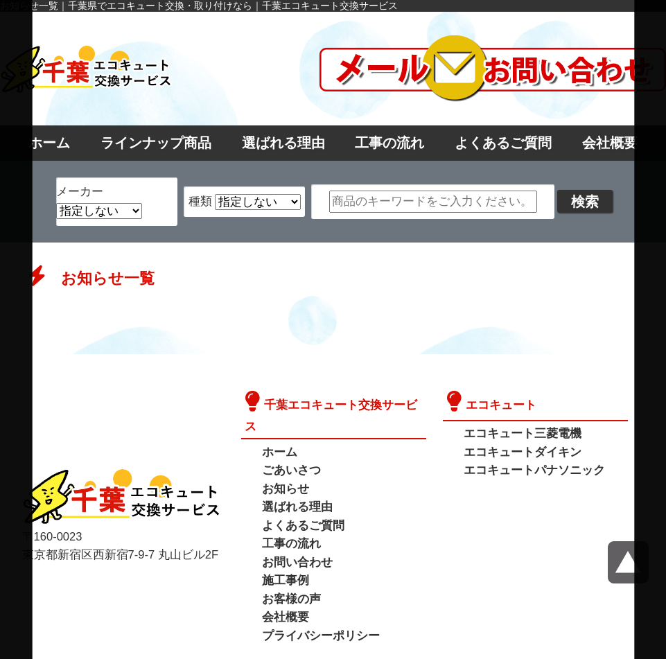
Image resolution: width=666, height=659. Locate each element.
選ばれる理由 (283, 142)
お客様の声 (289, 574)
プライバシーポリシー (317, 609)
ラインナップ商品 (155, 142)
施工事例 (284, 557)
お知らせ (284, 468)
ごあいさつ (289, 450)
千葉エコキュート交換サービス (341, 404)
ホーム (49, 142)
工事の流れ (389, 142)
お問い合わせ (295, 539)
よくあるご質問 (503, 142)
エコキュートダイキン (519, 450)
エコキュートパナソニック (530, 468)
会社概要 (610, 142)
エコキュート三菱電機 (519, 432)
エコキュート (499, 404)
